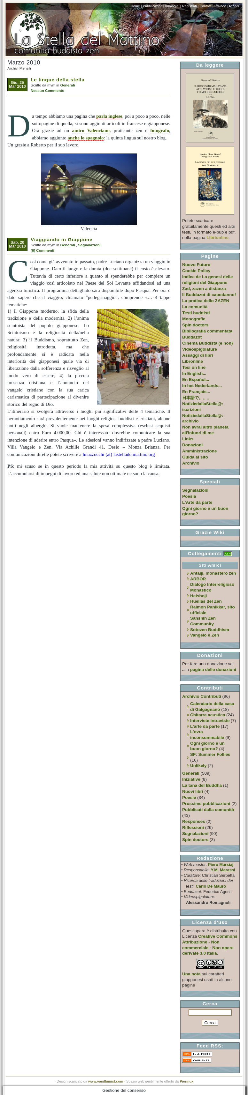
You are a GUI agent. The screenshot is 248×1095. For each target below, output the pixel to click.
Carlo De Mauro (211, 886)
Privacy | (221, 6)
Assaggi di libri (197, 355)
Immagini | (173, 6)
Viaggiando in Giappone (62, 239)
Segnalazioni (89, 245)
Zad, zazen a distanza (204, 288)
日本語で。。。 (196, 397)
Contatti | (206, 6)
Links (187, 438)
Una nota (191, 974)
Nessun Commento (47, 91)
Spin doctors (195, 325)
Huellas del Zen (206, 601)
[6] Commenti (42, 250)
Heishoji (198, 595)
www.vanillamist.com (105, 1081)
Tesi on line (193, 367)
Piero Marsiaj (221, 864)
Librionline (217, 237)
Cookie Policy (196, 270)
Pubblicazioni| (153, 6)
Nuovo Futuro (196, 264)
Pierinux (186, 1081)
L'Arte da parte (197, 502)
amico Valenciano (91, 130)
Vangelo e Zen (204, 635)
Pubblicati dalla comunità (208, 809)
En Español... (195, 379)
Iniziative (191, 779)
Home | (136, 6)
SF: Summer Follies (210, 754)
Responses (193, 821)
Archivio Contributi (201, 696)
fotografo (159, 130)
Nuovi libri (192, 791)
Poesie (189, 797)
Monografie (193, 319)
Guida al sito (195, 457)
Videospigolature (199, 349)
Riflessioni (193, 827)
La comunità (194, 306)
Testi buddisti (196, 312)
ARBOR (198, 579)
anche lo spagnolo (86, 137)
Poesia (189, 496)
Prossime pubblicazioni (206, 803)
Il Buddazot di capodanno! (209, 294)
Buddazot (192, 337)
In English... (194, 373)
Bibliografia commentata (207, 331)
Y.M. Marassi (223, 870)
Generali (67, 85)
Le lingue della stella (58, 79)
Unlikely (198, 765)
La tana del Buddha (202, 785)
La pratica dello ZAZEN (205, 300)
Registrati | (190, 6)
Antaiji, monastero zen (213, 573)
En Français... (196, 391)
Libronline (192, 361)
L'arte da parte (205, 726)
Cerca (210, 1003)
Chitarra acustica (207, 714)
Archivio (190, 463)
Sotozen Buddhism (209, 629)
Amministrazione (199, 451)
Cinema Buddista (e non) (207, 343)
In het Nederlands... (202, 385)
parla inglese (109, 116)
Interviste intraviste (209, 720)
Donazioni (192, 445)
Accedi (234, 6)
